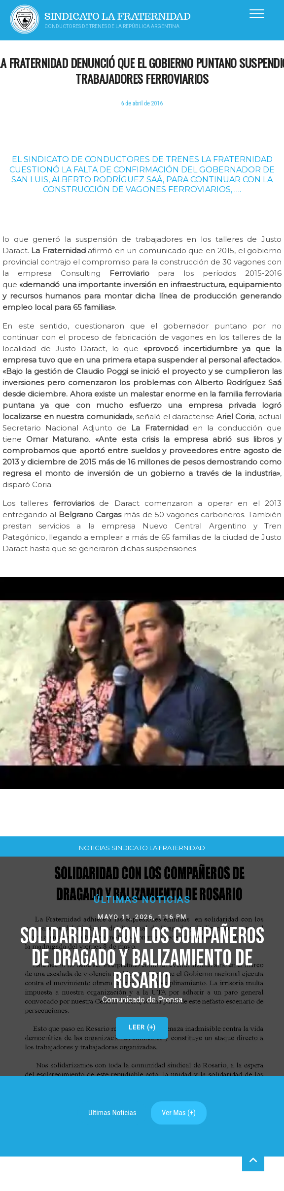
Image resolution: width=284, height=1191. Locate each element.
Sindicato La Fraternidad (117, 16)
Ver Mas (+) (179, 1112)
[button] (142, 966)
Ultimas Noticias (112, 1112)
